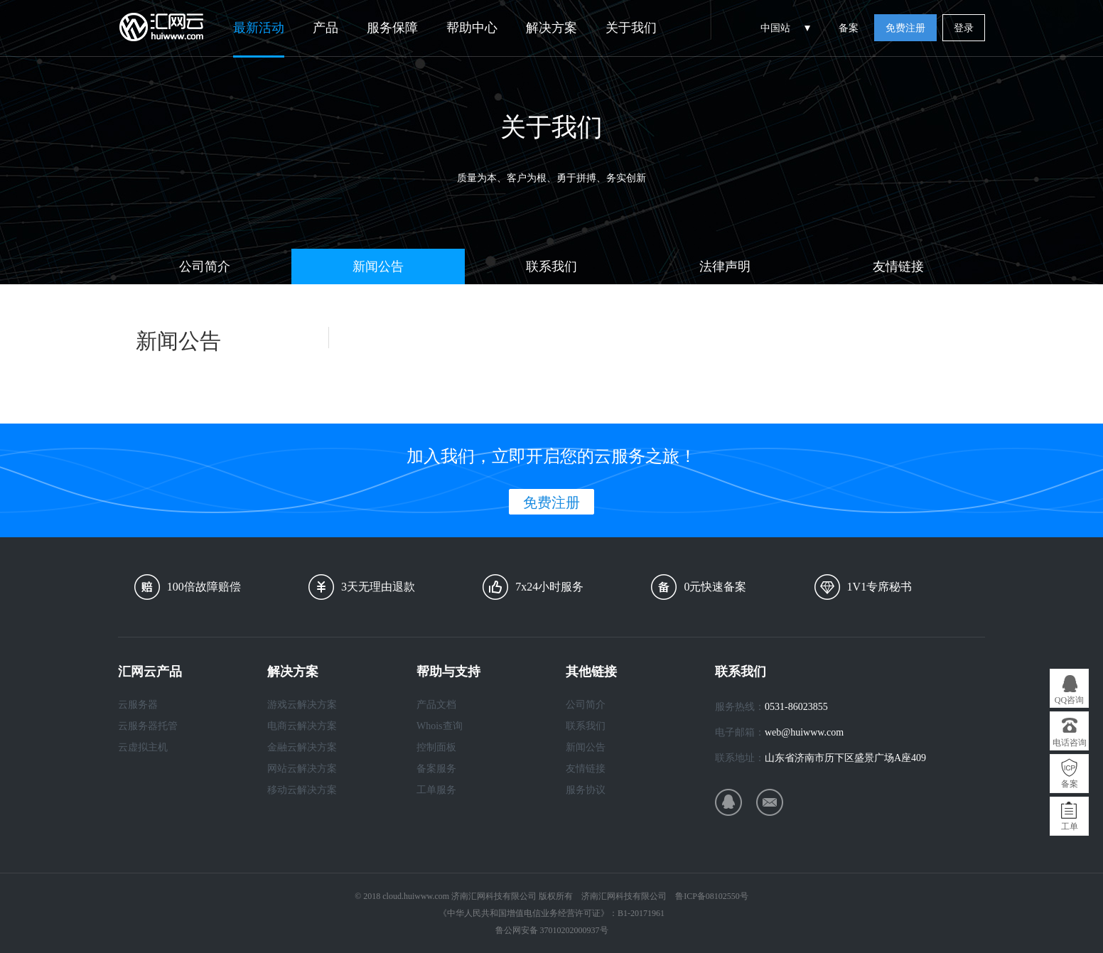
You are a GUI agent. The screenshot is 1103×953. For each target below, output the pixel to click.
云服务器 (138, 704)
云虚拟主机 (143, 747)
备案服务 (436, 768)
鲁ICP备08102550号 (711, 896)
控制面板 (436, 747)
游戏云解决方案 (302, 704)
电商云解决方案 (302, 726)
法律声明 (724, 266)
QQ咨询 (1069, 700)
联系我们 (551, 266)
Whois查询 (439, 726)
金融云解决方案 (302, 747)
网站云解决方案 (302, 768)
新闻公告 (378, 266)
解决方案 (551, 28)
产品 (325, 28)
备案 (849, 28)
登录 (964, 28)
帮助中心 (471, 28)
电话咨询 (1070, 743)
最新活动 (258, 28)
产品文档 (436, 704)
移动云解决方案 (302, 790)
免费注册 (905, 28)
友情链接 (898, 266)
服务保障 (392, 28)
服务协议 (586, 790)
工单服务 (436, 790)
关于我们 (631, 28)
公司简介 (204, 266)
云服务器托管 (148, 726)
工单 (1069, 826)
